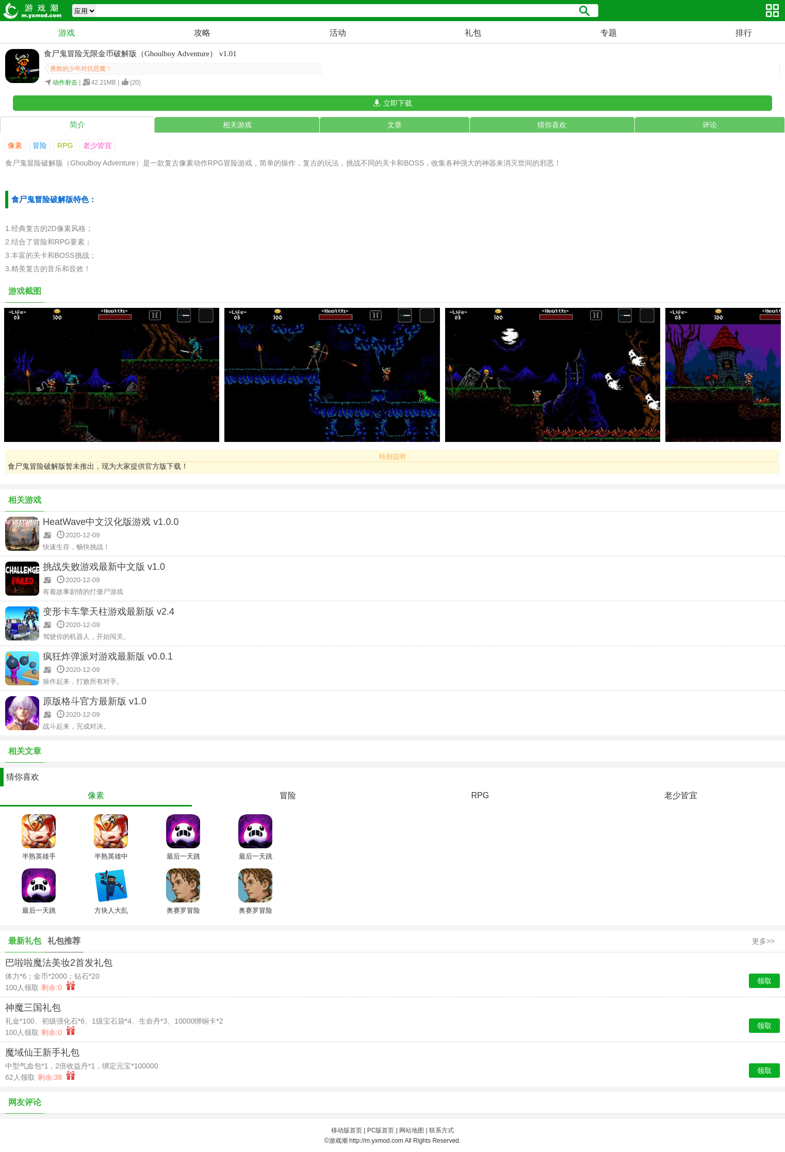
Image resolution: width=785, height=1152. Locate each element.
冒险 (39, 145)
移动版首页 (346, 1130)
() (135, 82)
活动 (338, 32)
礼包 (473, 32)
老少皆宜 (97, 145)
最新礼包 (24, 940)
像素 (15, 145)
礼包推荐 (63, 940)
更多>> (763, 941)
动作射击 (65, 82)
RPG (65, 145)
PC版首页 (381, 1130)
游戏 (66, 32)
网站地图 (411, 1130)
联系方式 (441, 1130)
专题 (608, 32)
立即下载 (397, 103)
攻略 (202, 32)
